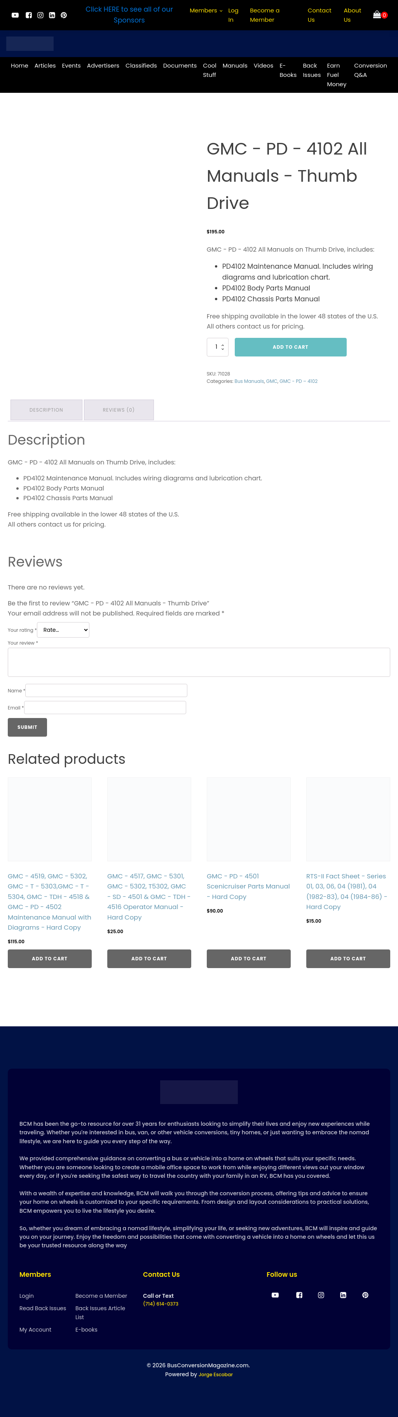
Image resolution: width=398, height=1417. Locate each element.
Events (71, 62)
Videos (264, 62)
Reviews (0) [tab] (122, 405)
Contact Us (320, 15)
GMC (272, 378)
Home (19, 62)
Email (16, 702)
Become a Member (264, 15)
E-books (86, 1343)
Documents (180, 62)
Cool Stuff (209, 67)
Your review (23, 638)
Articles (45, 62)
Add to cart (291, 344)
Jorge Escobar (215, 1387)
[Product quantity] (218, 344)
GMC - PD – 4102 (298, 378)
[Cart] (380, 15)
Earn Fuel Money (336, 71)
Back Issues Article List (100, 1326)
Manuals (235, 62)
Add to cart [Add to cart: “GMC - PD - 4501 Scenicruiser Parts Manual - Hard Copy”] (249, 967)
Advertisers (103, 62)
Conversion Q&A (370, 67)
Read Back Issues (42, 1321)
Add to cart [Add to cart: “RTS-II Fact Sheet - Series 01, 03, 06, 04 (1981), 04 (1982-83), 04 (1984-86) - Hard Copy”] (348, 967)
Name (16, 685)
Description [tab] (47, 405)
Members (203, 10)
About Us (352, 15)
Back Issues (312, 67)
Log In (233, 15)
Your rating (22, 625)
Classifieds (141, 62)
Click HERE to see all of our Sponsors (129, 15)
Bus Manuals (249, 378)
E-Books (288, 67)
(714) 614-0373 (163, 1317)
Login (26, 1309)
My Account (35, 1343)
